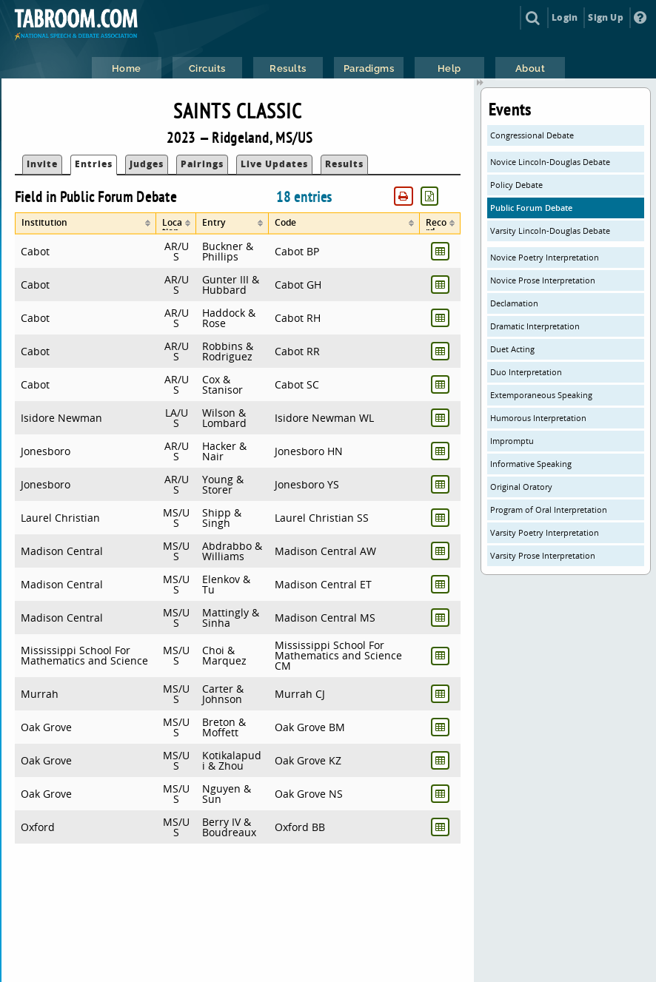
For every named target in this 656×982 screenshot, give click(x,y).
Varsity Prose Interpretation (542, 555)
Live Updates (274, 164)
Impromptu (512, 440)
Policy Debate (516, 184)
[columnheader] (85, 223)
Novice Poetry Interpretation (544, 257)
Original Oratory (521, 486)
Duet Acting (512, 348)
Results (344, 164)
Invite (42, 164)
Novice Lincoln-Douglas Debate (550, 161)
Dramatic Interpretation (535, 326)
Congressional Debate (532, 135)
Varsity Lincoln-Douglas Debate (550, 230)
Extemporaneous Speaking (541, 394)
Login (565, 17)
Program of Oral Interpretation (548, 509)
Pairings (202, 164)
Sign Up (605, 17)
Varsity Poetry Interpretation (544, 532)
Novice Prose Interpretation (542, 280)
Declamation (514, 303)
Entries (94, 164)
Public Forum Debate (531, 207)
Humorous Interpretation (538, 417)
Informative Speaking (531, 463)
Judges (147, 164)
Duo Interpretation (526, 371)
